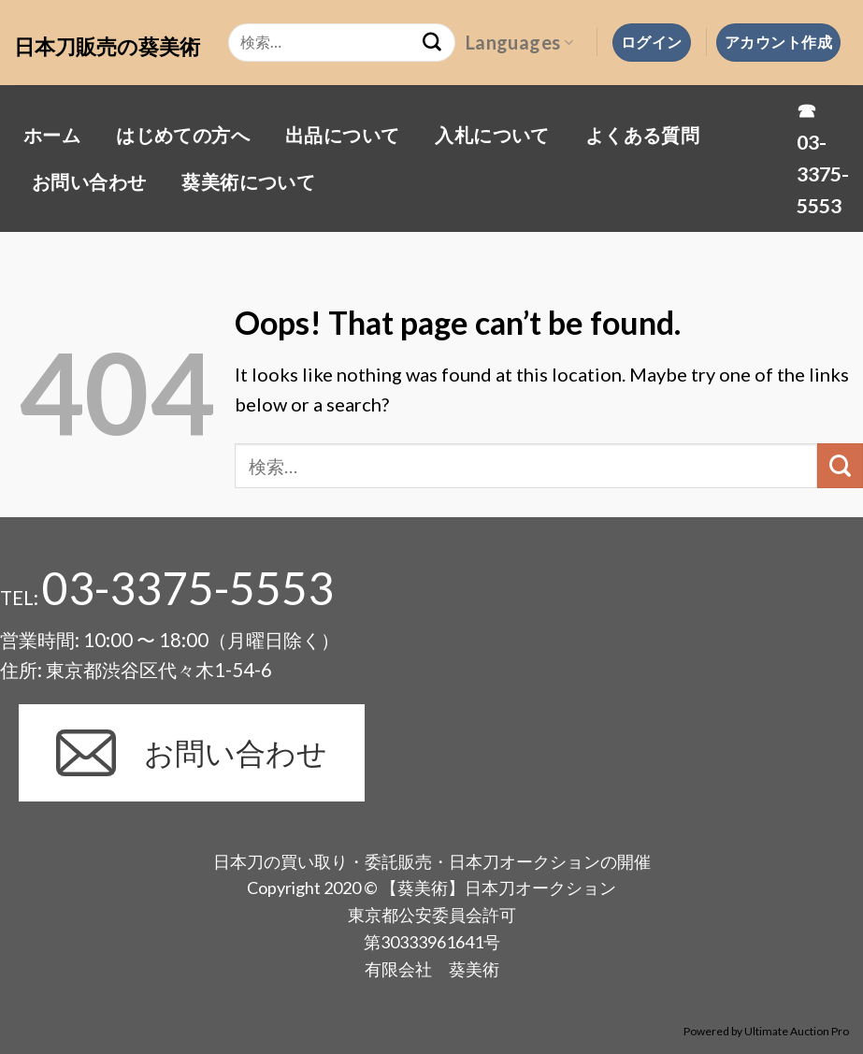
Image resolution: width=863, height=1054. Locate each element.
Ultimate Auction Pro (796, 1031)
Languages (519, 42)
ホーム (51, 134)
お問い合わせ (89, 181)
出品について (342, 134)
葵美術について (248, 181)
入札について (492, 134)
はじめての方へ (183, 134)
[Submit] (840, 466)
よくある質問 (642, 134)
